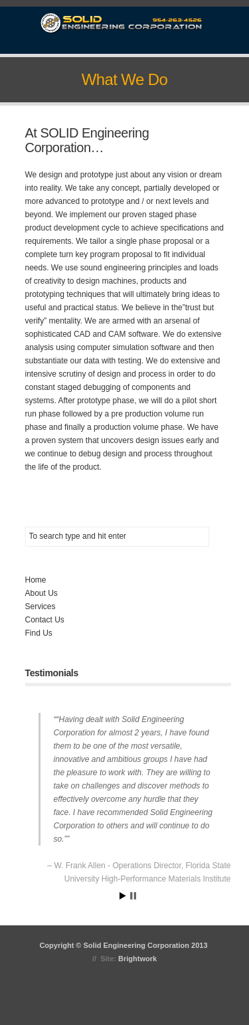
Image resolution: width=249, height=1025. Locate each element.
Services (40, 606)
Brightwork (137, 959)
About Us (41, 593)
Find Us (38, 633)
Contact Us (44, 619)
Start (123, 895)
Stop (133, 895)
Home (35, 580)
